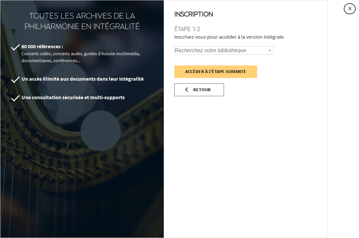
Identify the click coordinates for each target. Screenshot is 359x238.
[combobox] (220, 50)
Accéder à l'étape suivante (215, 71)
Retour (202, 90)
